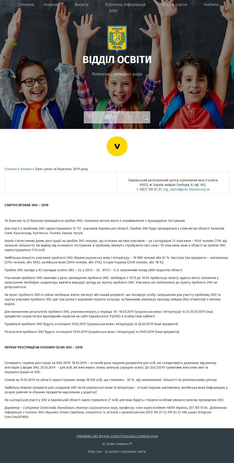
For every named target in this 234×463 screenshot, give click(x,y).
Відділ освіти (174, 4)
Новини (50, 4)
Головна (26, 4)
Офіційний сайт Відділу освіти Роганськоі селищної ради (117, 436)
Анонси (82, 4)
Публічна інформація (125, 4)
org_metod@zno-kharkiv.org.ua (186, 189)
